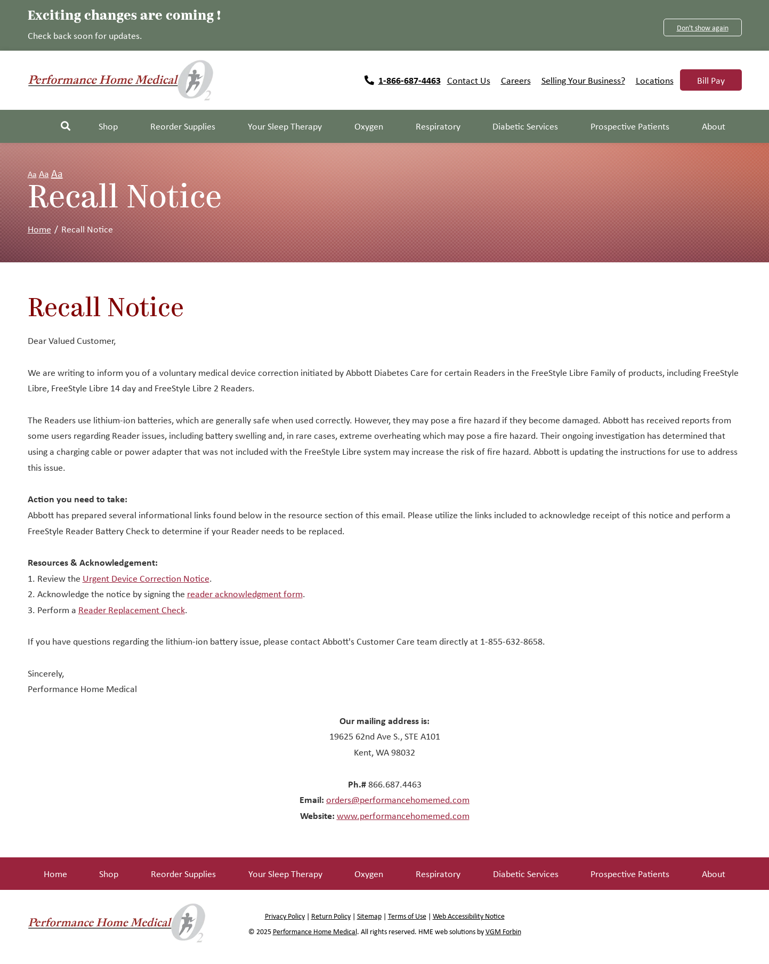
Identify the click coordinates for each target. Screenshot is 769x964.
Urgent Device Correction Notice (146, 578)
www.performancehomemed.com (403, 815)
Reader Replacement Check (131, 609)
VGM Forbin (503, 931)
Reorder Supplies (183, 873)
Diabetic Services (525, 873)
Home (39, 228)
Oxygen (368, 873)
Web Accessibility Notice (469, 916)
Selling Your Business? (583, 80)
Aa (32, 174)
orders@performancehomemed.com (398, 799)
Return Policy (331, 916)
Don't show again (702, 27)
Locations (655, 80)
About (713, 873)
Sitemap (369, 916)
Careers (516, 80)
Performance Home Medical (315, 931)
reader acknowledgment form (245, 593)
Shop (108, 125)
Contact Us (468, 80)
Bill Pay (711, 80)
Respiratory (438, 873)
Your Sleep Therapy (285, 873)
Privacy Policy (285, 916)
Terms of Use (407, 916)
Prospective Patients (629, 873)
